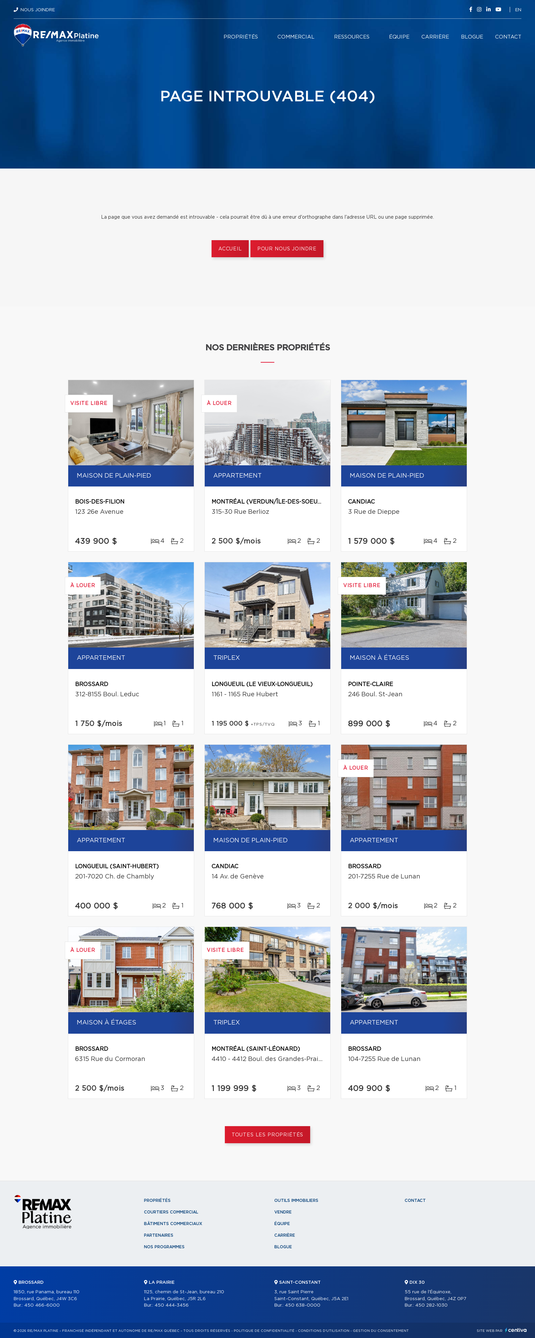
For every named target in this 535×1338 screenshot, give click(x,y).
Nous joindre (37, 10)
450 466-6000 (42, 1305)
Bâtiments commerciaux (173, 1224)
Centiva (516, 1330)
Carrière (435, 37)
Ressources (352, 37)
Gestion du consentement (381, 1331)
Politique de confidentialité (264, 1331)
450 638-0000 (302, 1305)
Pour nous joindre (287, 249)
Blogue (472, 37)
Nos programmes (164, 1247)
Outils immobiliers (296, 1200)
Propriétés (240, 37)
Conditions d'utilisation (323, 1331)
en (518, 10)
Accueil (230, 249)
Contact (508, 37)
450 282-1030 (431, 1305)
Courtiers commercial (171, 1212)
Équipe (399, 37)
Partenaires (158, 1235)
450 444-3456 (172, 1305)
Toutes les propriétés (268, 1135)
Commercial (296, 37)
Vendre (283, 1212)
